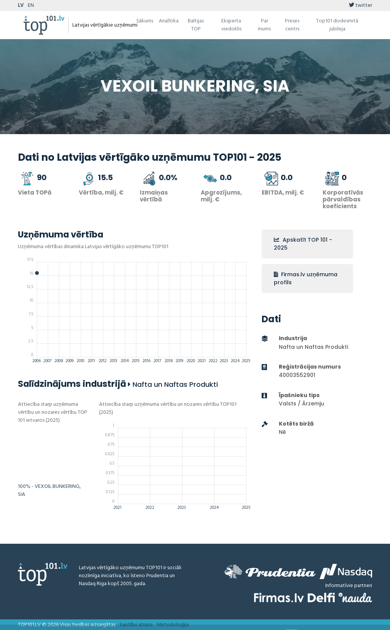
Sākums (144, 21)
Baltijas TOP (196, 25)
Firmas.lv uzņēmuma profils (305, 278)
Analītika (169, 21)
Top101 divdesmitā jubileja (337, 25)
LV (21, 5)
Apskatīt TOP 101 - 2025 (303, 244)
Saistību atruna (136, 625)
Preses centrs (292, 25)
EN (31, 5)
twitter (360, 5)
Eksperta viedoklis (231, 25)
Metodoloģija (173, 625)
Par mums (264, 25)
